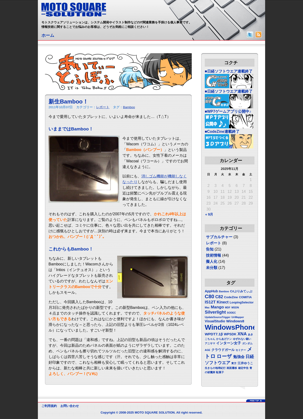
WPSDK (230, 334)
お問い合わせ (69, 406)
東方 (233, 363)
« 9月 (209, 214)
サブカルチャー (219, 237)
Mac (207, 307)
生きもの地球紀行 (215, 368)
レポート (102, 107)
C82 (219, 296)
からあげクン (224, 338)
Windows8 (235, 321)
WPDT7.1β (214, 334)
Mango (217, 307)
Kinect (222, 302)
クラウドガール (223, 350)
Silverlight (215, 312)
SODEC (231, 312)
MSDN (235, 307)
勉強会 (239, 356)
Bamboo (129, 107)
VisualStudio (215, 321)
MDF (227, 307)
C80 (209, 296)
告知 (210, 249)
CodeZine (231, 297)
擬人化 (211, 261)
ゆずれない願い (242, 338)
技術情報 (213, 255)
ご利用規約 (49, 406)
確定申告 (243, 368)
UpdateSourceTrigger (217, 317)
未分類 (211, 268)
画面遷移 (232, 368)
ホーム (47, 35)
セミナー (241, 350)
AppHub (211, 291)
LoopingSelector (242, 302)
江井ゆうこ (245, 363)
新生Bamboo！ (68, 101)
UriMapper (238, 317)
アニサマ (210, 343)
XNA (242, 333)
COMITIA (245, 297)
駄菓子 (220, 372)
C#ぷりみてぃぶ (241, 291)
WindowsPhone (230, 327)
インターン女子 (228, 343)
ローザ (224, 356)
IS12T (210, 302)
